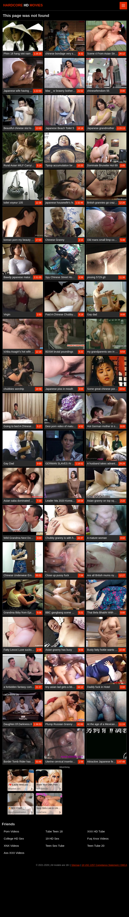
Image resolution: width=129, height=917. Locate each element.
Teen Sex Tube (55, 845)
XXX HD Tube (96, 831)
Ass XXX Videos (14, 852)
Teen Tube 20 (95, 845)
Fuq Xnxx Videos (97, 838)
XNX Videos (11, 845)
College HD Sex (14, 838)
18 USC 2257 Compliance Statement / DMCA (104, 865)
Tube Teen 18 (54, 831)
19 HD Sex (52, 838)
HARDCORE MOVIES (23, 5)
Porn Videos (11, 831)
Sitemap (75, 865)
